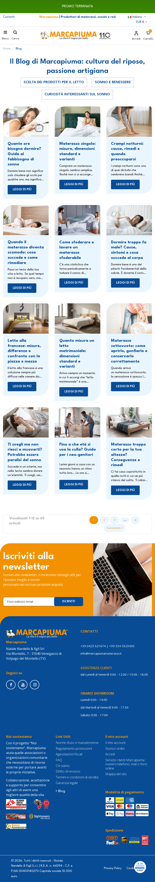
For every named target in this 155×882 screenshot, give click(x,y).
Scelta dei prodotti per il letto (54, 82)
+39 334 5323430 (121, 646)
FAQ (59, 760)
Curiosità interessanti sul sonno (77, 94)
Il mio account (115, 743)
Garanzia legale (67, 783)
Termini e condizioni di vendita (77, 777)
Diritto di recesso (68, 771)
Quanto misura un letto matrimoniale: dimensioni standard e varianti (76, 354)
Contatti (9, 17)
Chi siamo (63, 766)
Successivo (114, 527)
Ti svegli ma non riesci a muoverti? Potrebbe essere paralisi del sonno (25, 452)
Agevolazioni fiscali (69, 754)
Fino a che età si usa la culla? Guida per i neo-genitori (77, 450)
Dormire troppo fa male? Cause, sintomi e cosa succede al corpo (128, 250)
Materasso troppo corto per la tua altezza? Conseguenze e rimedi (128, 455)
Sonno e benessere (113, 82)
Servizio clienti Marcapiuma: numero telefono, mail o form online (126, 764)
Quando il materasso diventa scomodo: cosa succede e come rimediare (26, 252)
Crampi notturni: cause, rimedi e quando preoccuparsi (127, 151)
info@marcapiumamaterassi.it (101, 653)
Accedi (110, 754)
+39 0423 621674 (93, 646)
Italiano (137, 17)
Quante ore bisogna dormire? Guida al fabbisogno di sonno (24, 154)
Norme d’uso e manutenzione (77, 743)
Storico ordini (115, 748)
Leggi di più (22, 189)
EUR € (141, 22)
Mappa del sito (116, 774)
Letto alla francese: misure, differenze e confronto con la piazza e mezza (24, 351)
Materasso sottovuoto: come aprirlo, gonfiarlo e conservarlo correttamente (129, 351)
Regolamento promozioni (74, 748)
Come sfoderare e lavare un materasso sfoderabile (76, 250)
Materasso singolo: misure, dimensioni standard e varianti (77, 151)
